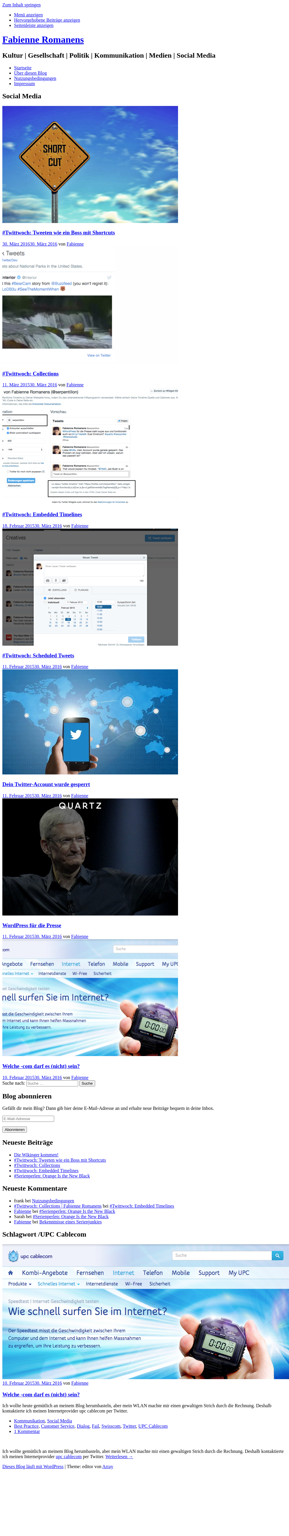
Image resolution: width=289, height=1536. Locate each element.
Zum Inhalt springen (21, 4)
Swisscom (111, 1426)
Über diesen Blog (30, 73)
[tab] (28, 14)
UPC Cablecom (153, 1426)
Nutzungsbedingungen (35, 78)
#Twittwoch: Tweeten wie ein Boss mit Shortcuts (58, 232)
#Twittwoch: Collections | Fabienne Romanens (58, 1206)
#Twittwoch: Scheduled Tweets (38, 655)
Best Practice (26, 1426)
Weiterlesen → (119, 1456)
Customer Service (57, 1426)
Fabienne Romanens (43, 39)
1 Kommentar (27, 1431)
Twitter (129, 1426)
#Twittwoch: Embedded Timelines (42, 514)
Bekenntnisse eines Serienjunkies (70, 1221)
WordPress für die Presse (31, 925)
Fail (95, 1426)
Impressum (24, 83)
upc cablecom (69, 1456)
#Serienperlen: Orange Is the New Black (52, 1175)
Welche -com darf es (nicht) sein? (41, 1066)
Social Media (59, 1420)
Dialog (83, 1426)
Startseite (23, 67)
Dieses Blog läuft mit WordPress (33, 1466)
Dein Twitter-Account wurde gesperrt (46, 784)
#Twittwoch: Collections (30, 374)
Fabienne (75, 243)
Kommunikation (29, 1420)
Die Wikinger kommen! (36, 1154)
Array (107, 1466)
